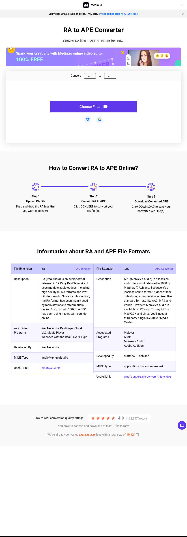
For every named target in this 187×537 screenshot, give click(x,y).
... (89, 76)
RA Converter (82, 268)
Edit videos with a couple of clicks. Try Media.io (93, 13)
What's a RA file (51, 368)
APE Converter (163, 268)
